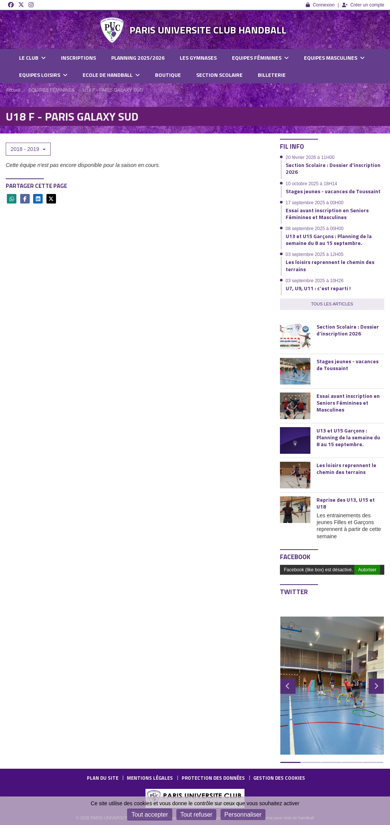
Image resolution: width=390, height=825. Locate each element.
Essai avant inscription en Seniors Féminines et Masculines (327, 213)
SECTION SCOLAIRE (219, 75)
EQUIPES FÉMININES (260, 58)
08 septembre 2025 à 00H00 (315, 228)
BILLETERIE (272, 75)
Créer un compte (363, 5)
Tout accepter (149, 814)
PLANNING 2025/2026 (138, 58)
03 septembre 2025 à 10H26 (315, 280)
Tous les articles (332, 304)
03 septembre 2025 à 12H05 (315, 254)
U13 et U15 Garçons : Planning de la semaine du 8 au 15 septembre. (329, 239)
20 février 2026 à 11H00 (310, 157)
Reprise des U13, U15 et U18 (345, 503)
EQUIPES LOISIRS (43, 75)
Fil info (292, 146)
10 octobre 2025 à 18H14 (311, 183)
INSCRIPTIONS (78, 58)
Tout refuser (196, 814)
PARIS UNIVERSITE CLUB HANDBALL (207, 29)
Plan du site (102, 778)
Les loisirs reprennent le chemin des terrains (330, 265)
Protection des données (213, 778)
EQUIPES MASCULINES (334, 58)
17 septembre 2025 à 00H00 (315, 202)
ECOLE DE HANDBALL (111, 75)
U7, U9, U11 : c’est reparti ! (318, 288)
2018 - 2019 (28, 149)
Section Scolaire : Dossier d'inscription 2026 (333, 168)
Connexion (320, 5)
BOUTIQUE (168, 75)
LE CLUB (32, 58)
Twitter (294, 592)
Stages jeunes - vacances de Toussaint (333, 191)
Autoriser (367, 569)
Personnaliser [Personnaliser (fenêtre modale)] (243, 814)
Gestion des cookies (279, 778)
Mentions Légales (150, 778)
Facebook (295, 557)
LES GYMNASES (198, 58)
